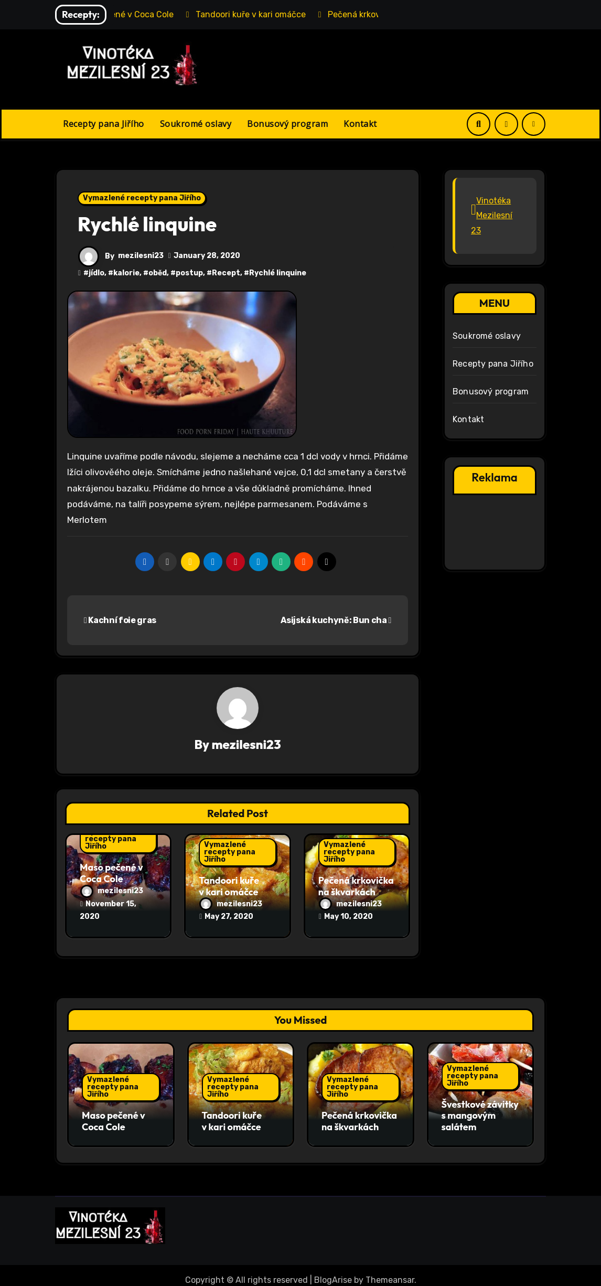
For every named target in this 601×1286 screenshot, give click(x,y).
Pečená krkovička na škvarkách (356, 887)
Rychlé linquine (277, 273)
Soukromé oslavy (196, 124)
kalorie (126, 273)
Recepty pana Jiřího (103, 124)
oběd (157, 273)
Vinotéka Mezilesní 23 (491, 215)
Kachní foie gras (120, 620)
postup (189, 273)
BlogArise (333, 1271)
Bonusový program (287, 124)
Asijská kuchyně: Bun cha (336, 620)
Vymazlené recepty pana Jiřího (142, 198)
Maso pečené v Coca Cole (111, 874)
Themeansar (390, 1271)
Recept (226, 273)
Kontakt (360, 124)
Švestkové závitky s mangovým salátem (480, 1111)
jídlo (96, 273)
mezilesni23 (141, 255)
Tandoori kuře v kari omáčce (229, 887)
